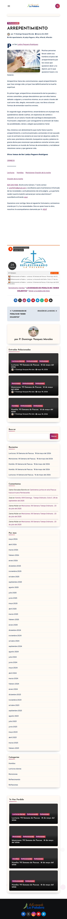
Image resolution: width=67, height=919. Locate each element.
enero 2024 (13, 689)
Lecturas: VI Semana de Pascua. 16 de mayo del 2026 (30, 475)
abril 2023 (12, 737)
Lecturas (10, 173)
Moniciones (30, 173)
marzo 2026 (13, 550)
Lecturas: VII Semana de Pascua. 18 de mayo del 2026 (30, 453)
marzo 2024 (13, 678)
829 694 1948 (12, 185)
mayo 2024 (13, 668)
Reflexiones (44, 361)
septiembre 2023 (15, 711)
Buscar (12, 429)
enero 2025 (13, 625)
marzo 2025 (13, 614)
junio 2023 (13, 727)
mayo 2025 (13, 603)
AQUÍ (45, 209)
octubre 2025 (14, 577)
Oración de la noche (43, 173)
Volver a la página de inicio (39, 291)
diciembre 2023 (15, 695)
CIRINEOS (11, 160)
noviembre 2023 (15, 700)
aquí (26, 197)
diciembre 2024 (15, 630)
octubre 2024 (14, 641)
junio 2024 (13, 662)
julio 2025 (12, 593)
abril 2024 (13, 673)
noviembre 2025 (15, 571)
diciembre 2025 (15, 566)
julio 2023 (12, 721)
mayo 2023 (13, 732)
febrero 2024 (14, 684)
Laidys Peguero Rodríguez (27, 44)
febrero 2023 (14, 748)
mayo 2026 (13, 539)
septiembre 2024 (15, 646)
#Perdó (42, 37)
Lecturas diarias (18, 361)
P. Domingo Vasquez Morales (24, 34)
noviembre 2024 (15, 636)
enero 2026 (13, 561)
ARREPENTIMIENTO (27, 28)
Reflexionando (13, 23)
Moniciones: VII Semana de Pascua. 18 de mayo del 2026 (31, 459)
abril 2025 (12, 609)
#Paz (37, 37)
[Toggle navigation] (8, 6)
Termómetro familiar (16, 288)
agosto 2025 (14, 587)
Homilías (20, 173)
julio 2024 (13, 657)
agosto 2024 (14, 652)
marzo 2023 (13, 743)
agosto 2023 (14, 716)
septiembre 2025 (15, 582)
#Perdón (49, 37)
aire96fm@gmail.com (17, 188)
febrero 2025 (14, 619)
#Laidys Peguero (29, 37)
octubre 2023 (14, 705)
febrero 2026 (14, 555)
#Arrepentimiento (15, 37)
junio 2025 (13, 598)
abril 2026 (13, 544)
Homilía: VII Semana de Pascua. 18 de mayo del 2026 (29, 464)
